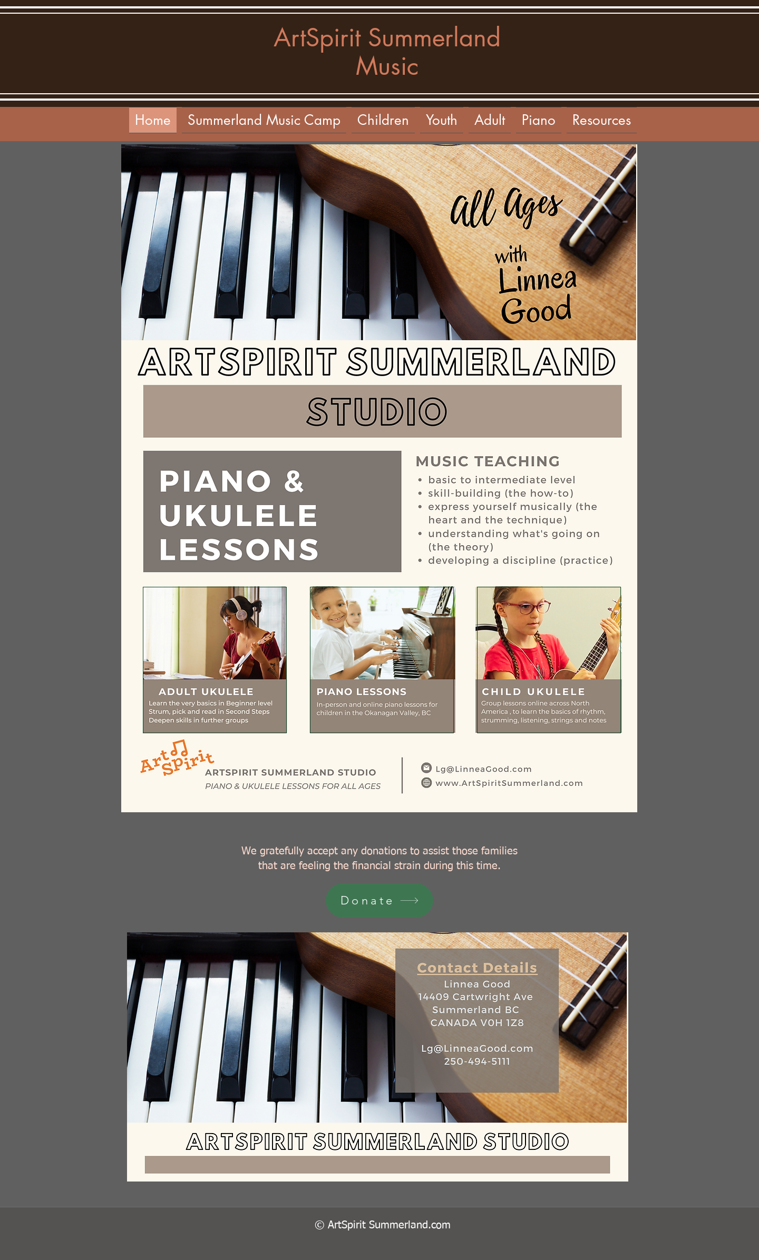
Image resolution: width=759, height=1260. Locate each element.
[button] (489, 120)
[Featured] (215, 660)
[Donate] (379, 900)
